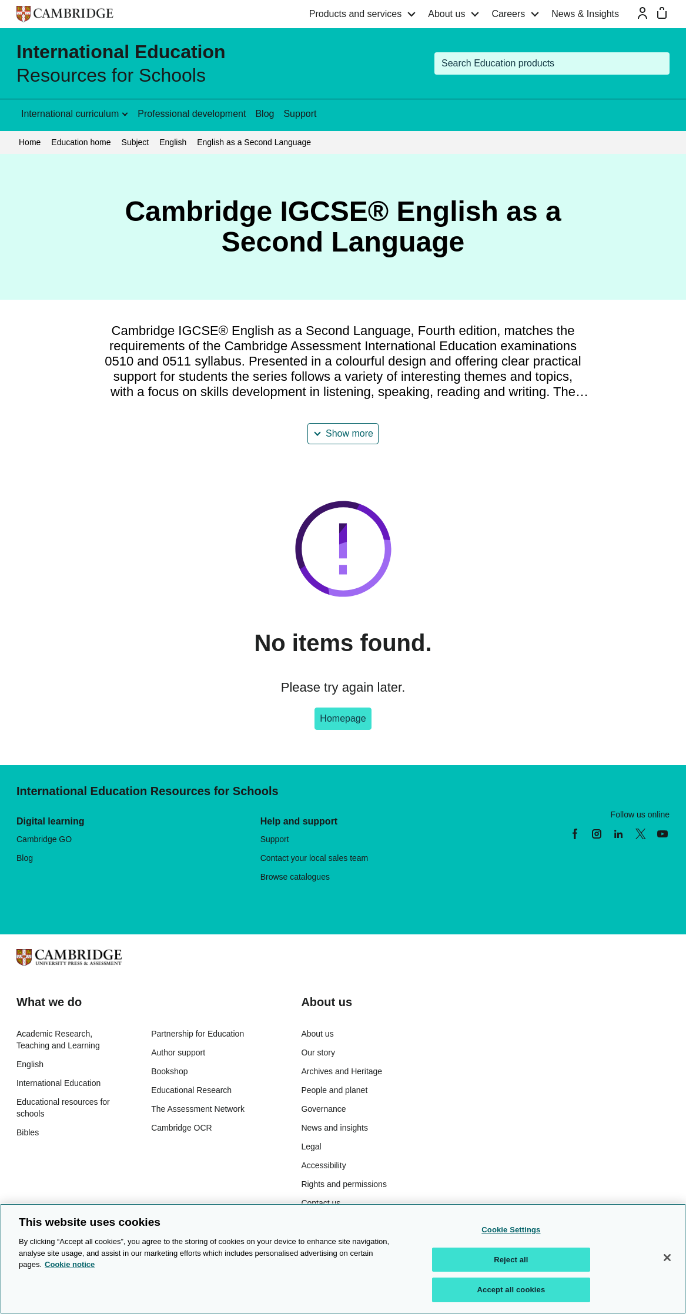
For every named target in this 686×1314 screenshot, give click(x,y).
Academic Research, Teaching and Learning (58, 1039)
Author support (178, 1052)
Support (299, 114)
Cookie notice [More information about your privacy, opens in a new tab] (70, 1264)
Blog (264, 114)
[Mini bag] (662, 13)
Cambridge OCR (181, 1127)
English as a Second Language (254, 142)
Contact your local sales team (314, 858)
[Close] (667, 1258)
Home (30, 142)
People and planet (334, 1090)
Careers (508, 14)
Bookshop (169, 1071)
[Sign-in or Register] (642, 13)
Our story (318, 1052)
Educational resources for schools (63, 1107)
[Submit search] (658, 63)
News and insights (334, 1127)
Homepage (343, 718)
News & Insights (585, 14)
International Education (58, 1083)
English (172, 142)
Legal (311, 1146)
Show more (349, 433)
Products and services (355, 14)
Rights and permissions (344, 1184)
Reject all (511, 1259)
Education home (81, 142)
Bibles (27, 1132)
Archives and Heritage (341, 1071)
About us (446, 14)
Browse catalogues (295, 876)
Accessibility (323, 1165)
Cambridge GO (44, 839)
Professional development (192, 114)
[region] (343, 1259)
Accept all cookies (511, 1289)
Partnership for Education (197, 1033)
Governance (323, 1109)
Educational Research (191, 1090)
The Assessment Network (198, 1109)
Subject (135, 142)
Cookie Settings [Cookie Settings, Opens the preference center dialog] (510, 1229)
